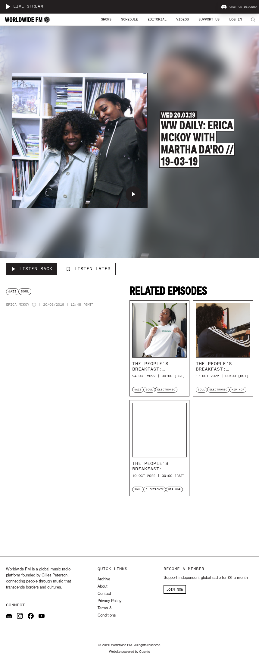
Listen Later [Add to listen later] (88, 268)
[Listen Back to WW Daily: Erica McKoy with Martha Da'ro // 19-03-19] (31, 269)
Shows (106, 19)
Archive (104, 579)
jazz (12, 291)
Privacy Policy (109, 601)
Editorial (157, 19)
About (103, 586)
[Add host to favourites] (34, 304)
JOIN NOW (174, 589)
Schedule (129, 19)
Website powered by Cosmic (129, 651)
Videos (182, 19)
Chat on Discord (239, 7)
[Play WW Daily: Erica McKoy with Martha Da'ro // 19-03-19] (133, 194)
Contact (104, 593)
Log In (235, 19)
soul (25, 291)
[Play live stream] (8, 7)
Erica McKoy (17, 305)
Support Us (209, 19)
